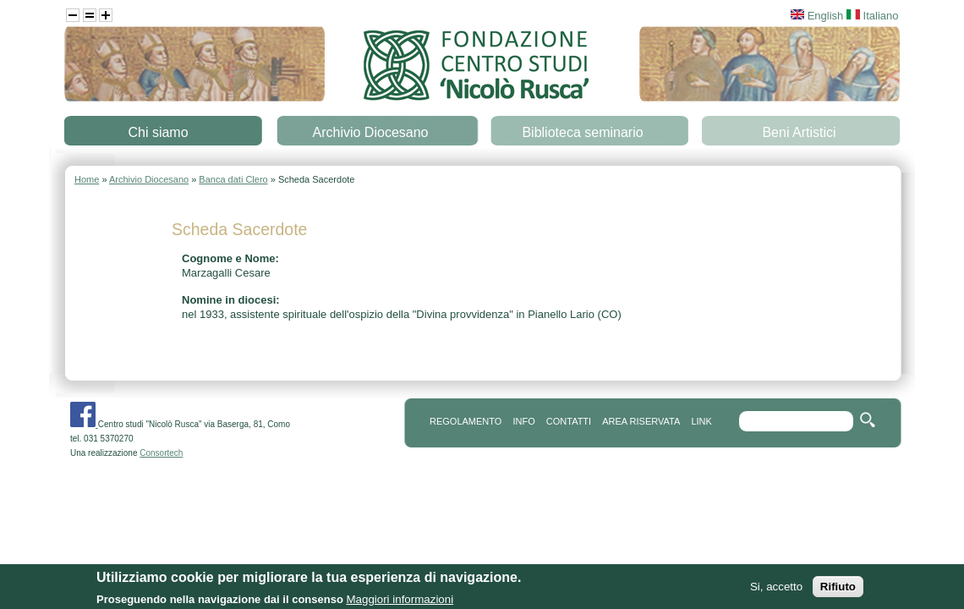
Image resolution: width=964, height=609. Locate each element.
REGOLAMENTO (465, 421)
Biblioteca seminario (582, 132)
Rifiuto (838, 593)
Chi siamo (158, 132)
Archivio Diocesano (371, 132)
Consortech (161, 453)
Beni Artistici (798, 132)
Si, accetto (776, 593)
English (817, 15)
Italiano (872, 15)
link (701, 421)
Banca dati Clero (233, 179)
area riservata (641, 421)
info (523, 421)
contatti (568, 421)
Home (86, 179)
